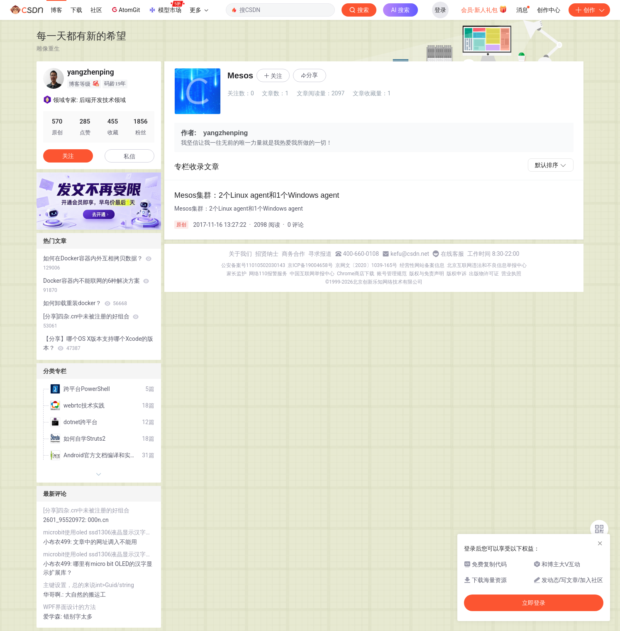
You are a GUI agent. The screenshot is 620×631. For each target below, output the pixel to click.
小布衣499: (58, 542)
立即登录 (533, 602)
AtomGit (125, 9)
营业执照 (511, 274)
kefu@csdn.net (410, 253)
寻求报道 (320, 253)
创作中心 (548, 10)
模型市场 (166, 7)
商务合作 (293, 253)
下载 (76, 10)
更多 (199, 10)
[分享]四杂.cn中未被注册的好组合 (91, 321)
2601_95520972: (65, 520)
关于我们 (240, 253)
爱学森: (53, 616)
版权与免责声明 (426, 274)
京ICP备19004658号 (310, 265)
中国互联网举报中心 (312, 274)
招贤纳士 (266, 253)
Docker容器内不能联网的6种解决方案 (96, 285)
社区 (96, 10)
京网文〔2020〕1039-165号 (366, 265)
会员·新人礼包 (484, 9)
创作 (589, 10)
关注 (68, 156)
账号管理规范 (392, 274)
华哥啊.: (54, 594)
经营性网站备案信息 (422, 265)
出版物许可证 (484, 274)
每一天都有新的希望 (81, 35)
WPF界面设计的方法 (69, 607)
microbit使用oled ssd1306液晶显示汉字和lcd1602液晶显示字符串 (98, 532)
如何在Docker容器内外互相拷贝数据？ (97, 263)
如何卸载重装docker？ (85, 303)
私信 (129, 156)
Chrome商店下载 (355, 274)
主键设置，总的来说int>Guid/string (88, 585)
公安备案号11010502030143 (253, 265)
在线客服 (452, 253)
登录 (440, 10)
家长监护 (237, 274)
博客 (56, 10)
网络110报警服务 (268, 274)
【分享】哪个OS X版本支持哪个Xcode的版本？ (98, 343)
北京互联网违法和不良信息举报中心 (487, 265)
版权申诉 (456, 274)
